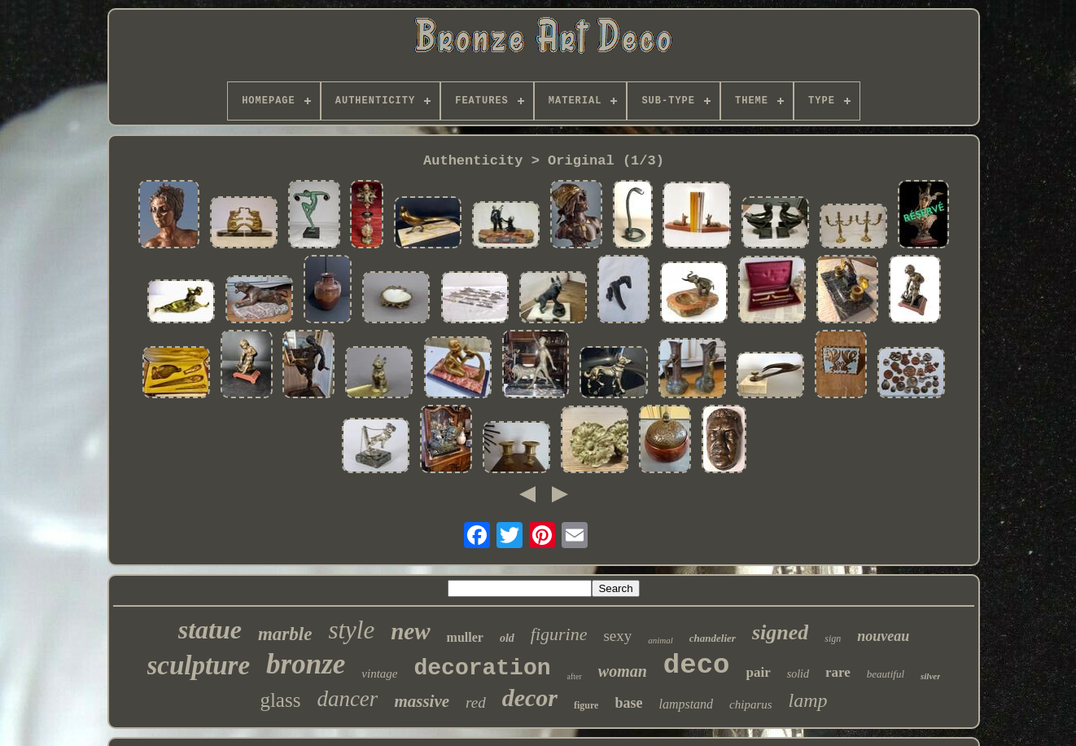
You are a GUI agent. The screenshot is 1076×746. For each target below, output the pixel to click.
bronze (305, 664)
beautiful (885, 674)
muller (465, 637)
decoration (481, 668)
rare (838, 672)
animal (660, 640)
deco (696, 665)
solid (798, 674)
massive (421, 701)
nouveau (883, 636)
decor (530, 697)
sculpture (199, 665)
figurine (559, 634)
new (410, 631)
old (507, 638)
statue (210, 629)
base (628, 703)
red (476, 702)
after (574, 676)
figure (586, 705)
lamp (808, 700)
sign (832, 638)
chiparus (750, 704)
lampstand (685, 704)
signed (780, 632)
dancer (347, 699)
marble (285, 634)
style (351, 630)
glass (280, 700)
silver (930, 676)
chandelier (712, 638)
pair (758, 672)
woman (622, 671)
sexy (617, 635)
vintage (379, 673)
